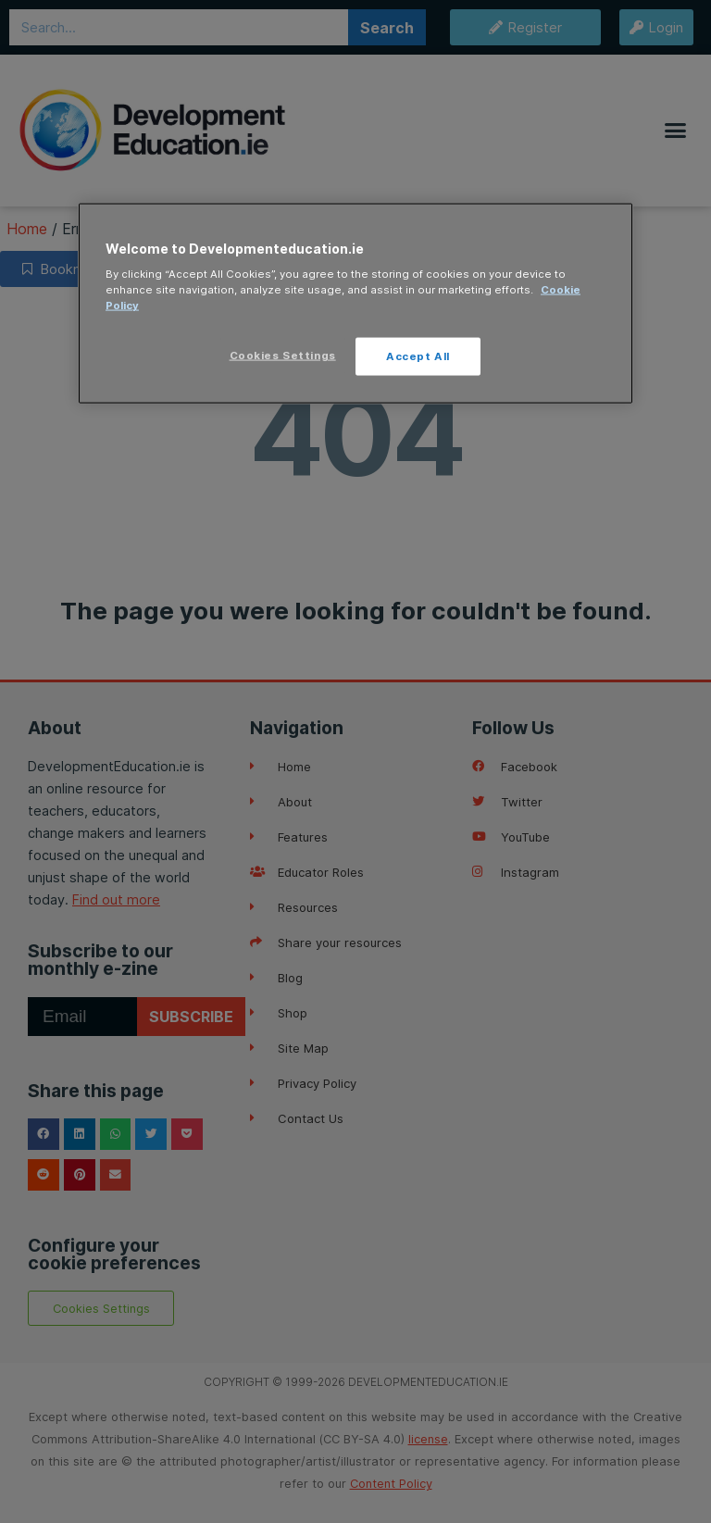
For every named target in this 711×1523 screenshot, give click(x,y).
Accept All (418, 355)
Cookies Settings (283, 354)
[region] (355, 303)
